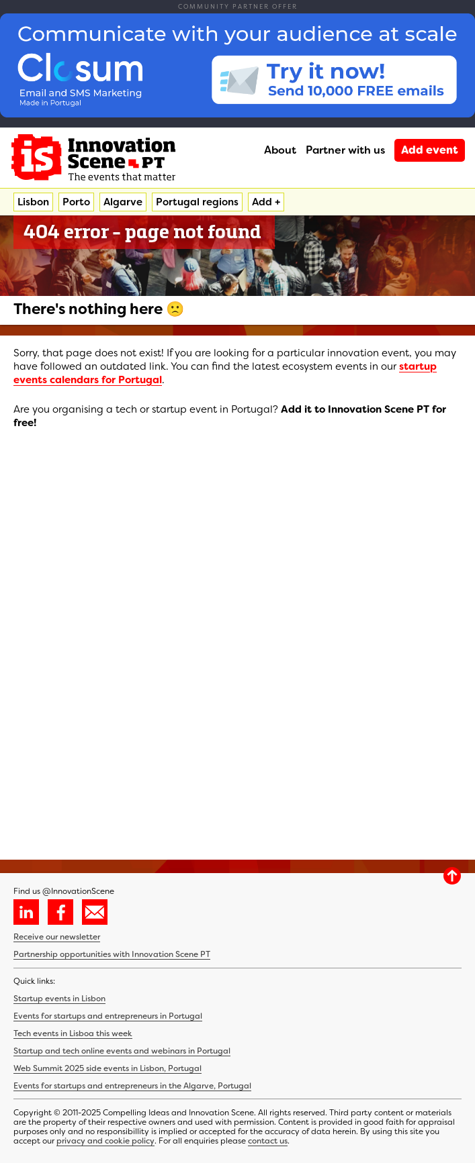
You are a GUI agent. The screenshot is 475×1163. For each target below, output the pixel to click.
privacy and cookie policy (105, 1140)
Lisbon (33, 202)
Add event (429, 150)
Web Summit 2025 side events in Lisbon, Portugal (107, 1068)
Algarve (122, 202)
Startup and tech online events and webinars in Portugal (121, 1051)
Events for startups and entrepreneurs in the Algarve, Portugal (132, 1085)
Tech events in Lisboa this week (72, 1033)
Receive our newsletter (56, 936)
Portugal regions (197, 202)
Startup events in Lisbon (59, 998)
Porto (76, 202)
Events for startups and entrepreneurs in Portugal (107, 1016)
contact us (268, 1140)
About (280, 150)
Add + (266, 202)
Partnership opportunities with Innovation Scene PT (111, 954)
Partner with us (345, 150)
